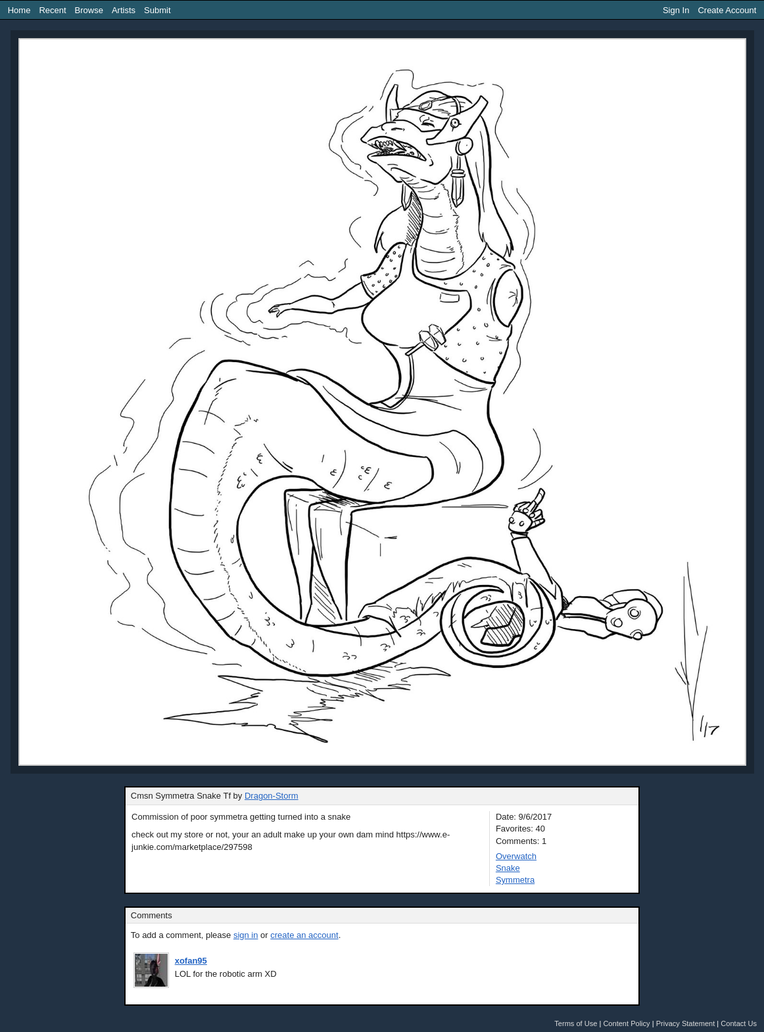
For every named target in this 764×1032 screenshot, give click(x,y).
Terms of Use (575, 1023)
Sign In (676, 10)
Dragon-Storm (271, 796)
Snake (508, 868)
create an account (304, 935)
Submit (157, 10)
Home (19, 10)
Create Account (727, 10)
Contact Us (739, 1023)
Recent (52, 10)
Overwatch (516, 856)
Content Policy (626, 1023)
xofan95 (191, 961)
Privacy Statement (685, 1023)
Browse (89, 10)
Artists (123, 10)
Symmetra (515, 880)
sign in (245, 935)
